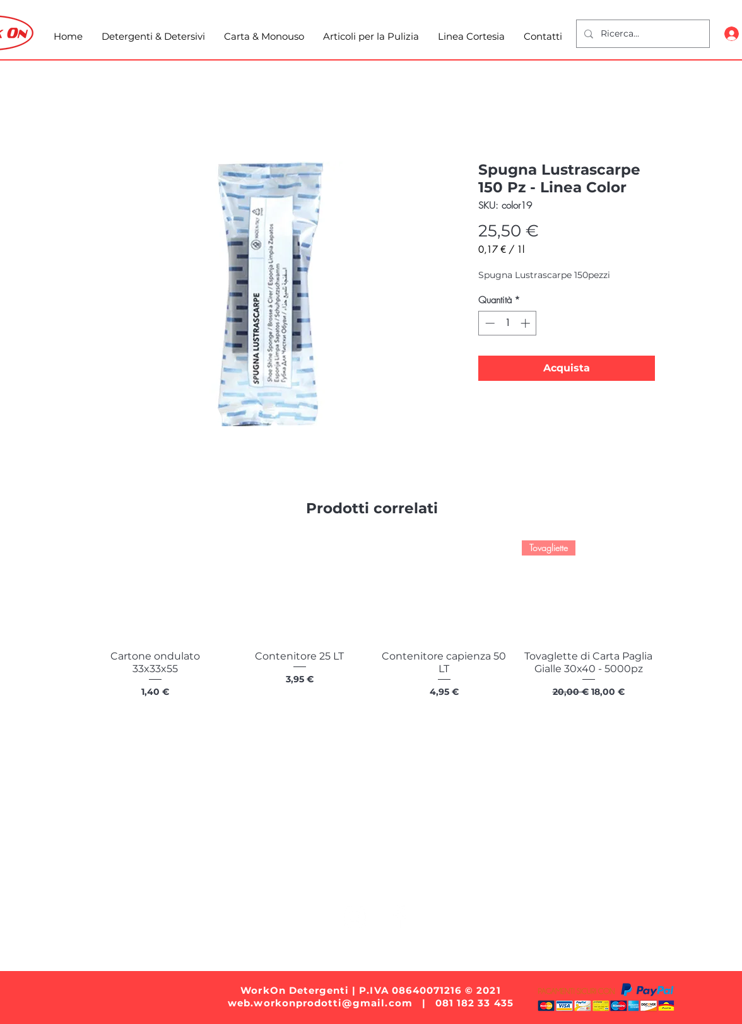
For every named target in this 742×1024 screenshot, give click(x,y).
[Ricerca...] (642, 33)
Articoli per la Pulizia (410, 877)
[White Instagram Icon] (355, 917)
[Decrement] (488, 323)
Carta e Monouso (301, 877)
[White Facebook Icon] (400, 917)
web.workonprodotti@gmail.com (320, 1003)
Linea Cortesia (514, 877)
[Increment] (526, 323)
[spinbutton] (507, 323)
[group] (371, 632)
